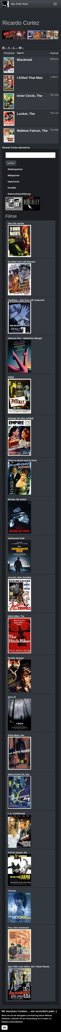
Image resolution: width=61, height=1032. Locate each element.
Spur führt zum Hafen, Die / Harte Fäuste (28, 966)
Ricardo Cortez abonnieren (16, 147)
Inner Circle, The (29, 95)
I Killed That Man (30, 77)
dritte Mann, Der (16, 735)
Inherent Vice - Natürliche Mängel (25, 338)
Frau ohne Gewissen (18, 927)
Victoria (12, 890)
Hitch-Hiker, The (16, 616)
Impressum (13, 181)
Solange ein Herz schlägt (21, 418)
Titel (20, 53)
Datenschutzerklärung (19, 194)
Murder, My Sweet (17, 499)
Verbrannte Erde (16, 538)
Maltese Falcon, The (32, 130)
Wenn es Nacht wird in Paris (22, 460)
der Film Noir (19, 4)
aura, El (12, 697)
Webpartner (14, 175)
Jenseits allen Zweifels (19, 577)
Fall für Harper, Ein (17, 852)
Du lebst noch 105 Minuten (21, 262)
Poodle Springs (16, 658)
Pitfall (11, 377)
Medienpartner (15, 169)
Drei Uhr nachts (16, 223)
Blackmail (24, 59)
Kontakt (12, 188)
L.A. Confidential (16, 813)
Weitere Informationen (12, 1022)
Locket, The (26, 113)
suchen (10, 163)
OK (4, 1028)
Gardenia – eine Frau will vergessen (26, 300)
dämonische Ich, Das (18, 774)
